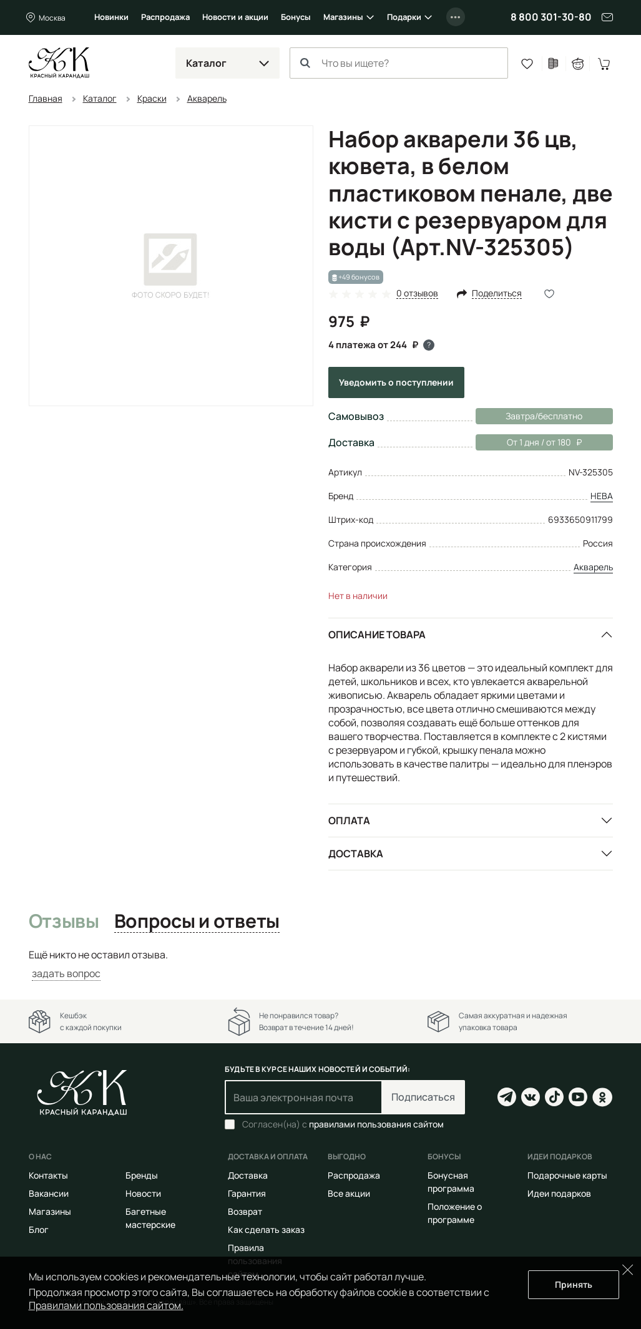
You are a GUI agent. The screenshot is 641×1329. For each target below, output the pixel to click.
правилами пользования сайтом (376, 1124)
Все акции (349, 1193)
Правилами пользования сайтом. (106, 1305)
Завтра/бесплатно (544, 416)
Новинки (111, 16)
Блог (39, 1229)
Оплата (349, 820)
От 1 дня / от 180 (529, 442)
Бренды (141, 1175)
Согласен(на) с (343, 1124)
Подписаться (423, 1097)
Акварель (593, 567)
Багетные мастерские (150, 1217)
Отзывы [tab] (64, 921)
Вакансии (49, 1193)
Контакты (48, 1175)
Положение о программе (455, 1212)
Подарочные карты (567, 1175)
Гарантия (247, 1193)
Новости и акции (235, 16)
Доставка (355, 853)
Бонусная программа (451, 1181)
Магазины (343, 16)
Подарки (404, 16)
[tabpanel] (321, 964)
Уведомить (396, 382)
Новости (143, 1193)
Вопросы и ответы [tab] (197, 921)
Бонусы (296, 16)
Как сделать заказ (266, 1229)
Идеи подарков (559, 1193)
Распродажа (165, 16)
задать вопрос (66, 973)
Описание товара (377, 634)
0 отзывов (417, 293)
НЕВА (601, 496)
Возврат (245, 1211)
